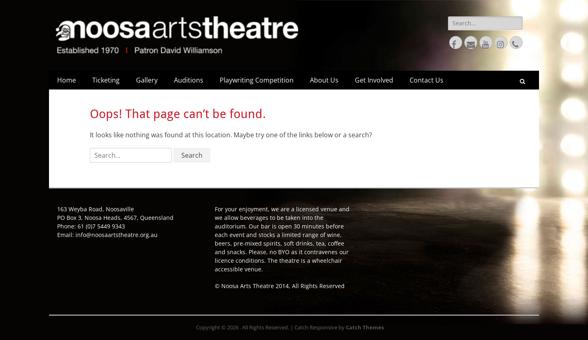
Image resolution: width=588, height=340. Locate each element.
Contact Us (426, 80)
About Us (324, 80)
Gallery (147, 80)
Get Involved (374, 80)
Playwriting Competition (257, 80)
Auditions (188, 80)
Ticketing (106, 80)
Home (66, 80)
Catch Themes (365, 327)
